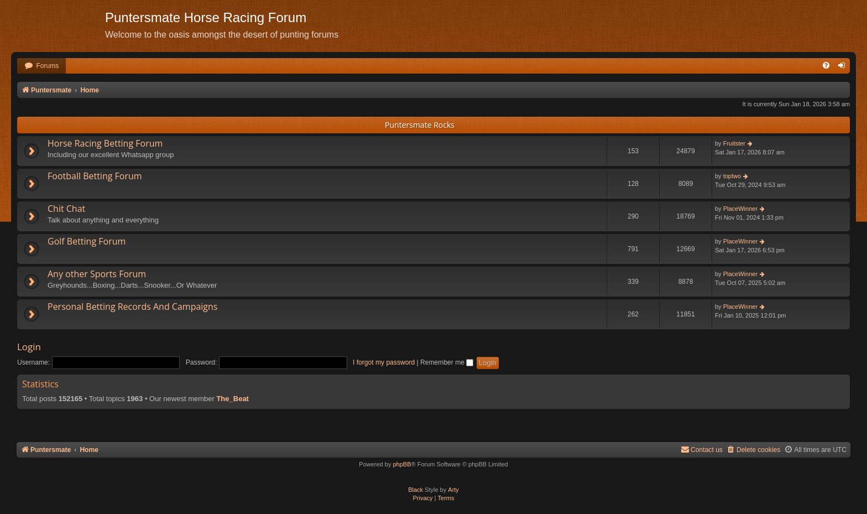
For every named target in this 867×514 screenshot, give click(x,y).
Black (415, 489)
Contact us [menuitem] (702, 449)
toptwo (732, 176)
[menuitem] (41, 66)
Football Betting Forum (95, 176)
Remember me (446, 362)
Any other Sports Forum (97, 274)
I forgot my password (384, 362)
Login (29, 346)
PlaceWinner (740, 208)
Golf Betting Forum (87, 241)
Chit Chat (66, 209)
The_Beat (232, 398)
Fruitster (734, 143)
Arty (453, 489)
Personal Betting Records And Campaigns (132, 306)
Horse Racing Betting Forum (105, 143)
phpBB (402, 464)
